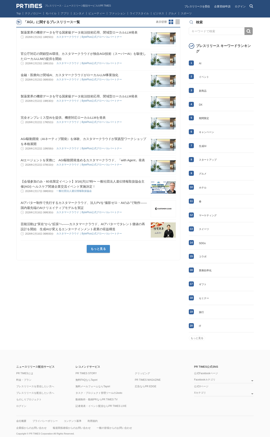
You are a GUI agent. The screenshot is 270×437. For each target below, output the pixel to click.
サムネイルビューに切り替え (171, 21)
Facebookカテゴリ (204, 379)
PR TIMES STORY (86, 373)
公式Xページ (201, 386)
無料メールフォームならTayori (93, 386)
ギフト (203, 284)
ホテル (203, 187)
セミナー (204, 298)
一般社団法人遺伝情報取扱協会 (74, 191)
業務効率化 (205, 270)
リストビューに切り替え (177, 21)
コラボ (203, 256)
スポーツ (186, 13)
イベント (204, 76)
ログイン (240, 6)
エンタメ (78, 13)
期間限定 (204, 118)
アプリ (65, 13)
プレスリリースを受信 (197, 6)
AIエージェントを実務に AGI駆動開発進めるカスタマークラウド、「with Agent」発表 (83, 160)
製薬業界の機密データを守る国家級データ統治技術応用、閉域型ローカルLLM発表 (79, 32)
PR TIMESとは (24, 373)
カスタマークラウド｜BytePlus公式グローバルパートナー (89, 36)
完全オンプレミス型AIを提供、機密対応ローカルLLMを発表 (63, 117)
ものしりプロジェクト (29, 399)
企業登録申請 (222, 6)
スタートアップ (208, 159)
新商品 (203, 90)
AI (200, 63)
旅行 (201, 312)
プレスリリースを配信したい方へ (35, 392)
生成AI (202, 146)
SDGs (202, 243)
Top (18, 13)
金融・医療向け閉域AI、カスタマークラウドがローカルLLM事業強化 (69, 75)
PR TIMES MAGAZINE (148, 379)
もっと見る (98, 248)
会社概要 (21, 421)
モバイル (51, 13)
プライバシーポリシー (45, 421)
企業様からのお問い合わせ (31, 427)
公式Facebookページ (206, 373)
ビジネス (158, 13)
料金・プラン (23, 379)
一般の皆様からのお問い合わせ (114, 427)
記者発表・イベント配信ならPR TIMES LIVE (101, 406)
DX (200, 104)
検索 (248, 31)
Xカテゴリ (200, 392)
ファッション (117, 13)
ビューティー (96, 13)
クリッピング (142, 373)
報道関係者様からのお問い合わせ (72, 427)
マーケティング (208, 215)
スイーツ (204, 229)
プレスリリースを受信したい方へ (35, 386)
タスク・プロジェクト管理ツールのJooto (99, 392)
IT (200, 326)
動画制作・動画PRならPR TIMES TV (97, 399)
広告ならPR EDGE (145, 386)
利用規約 (93, 421)
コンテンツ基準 (72, 421)
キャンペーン (206, 132)
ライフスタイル (139, 13)
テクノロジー (33, 13)
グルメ (172, 13)
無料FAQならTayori (86, 379)
